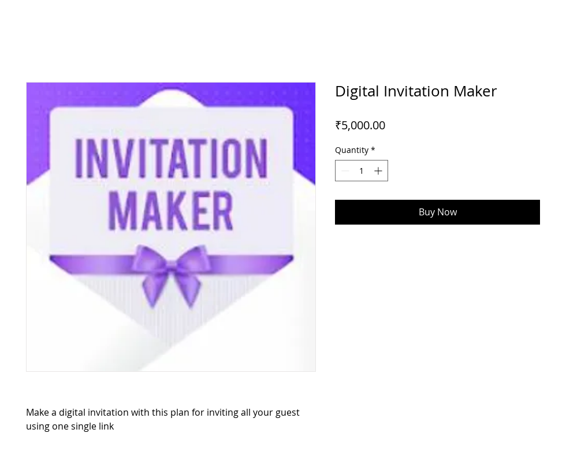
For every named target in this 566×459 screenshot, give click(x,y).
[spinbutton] (361, 171)
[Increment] (379, 171)
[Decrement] (344, 171)
